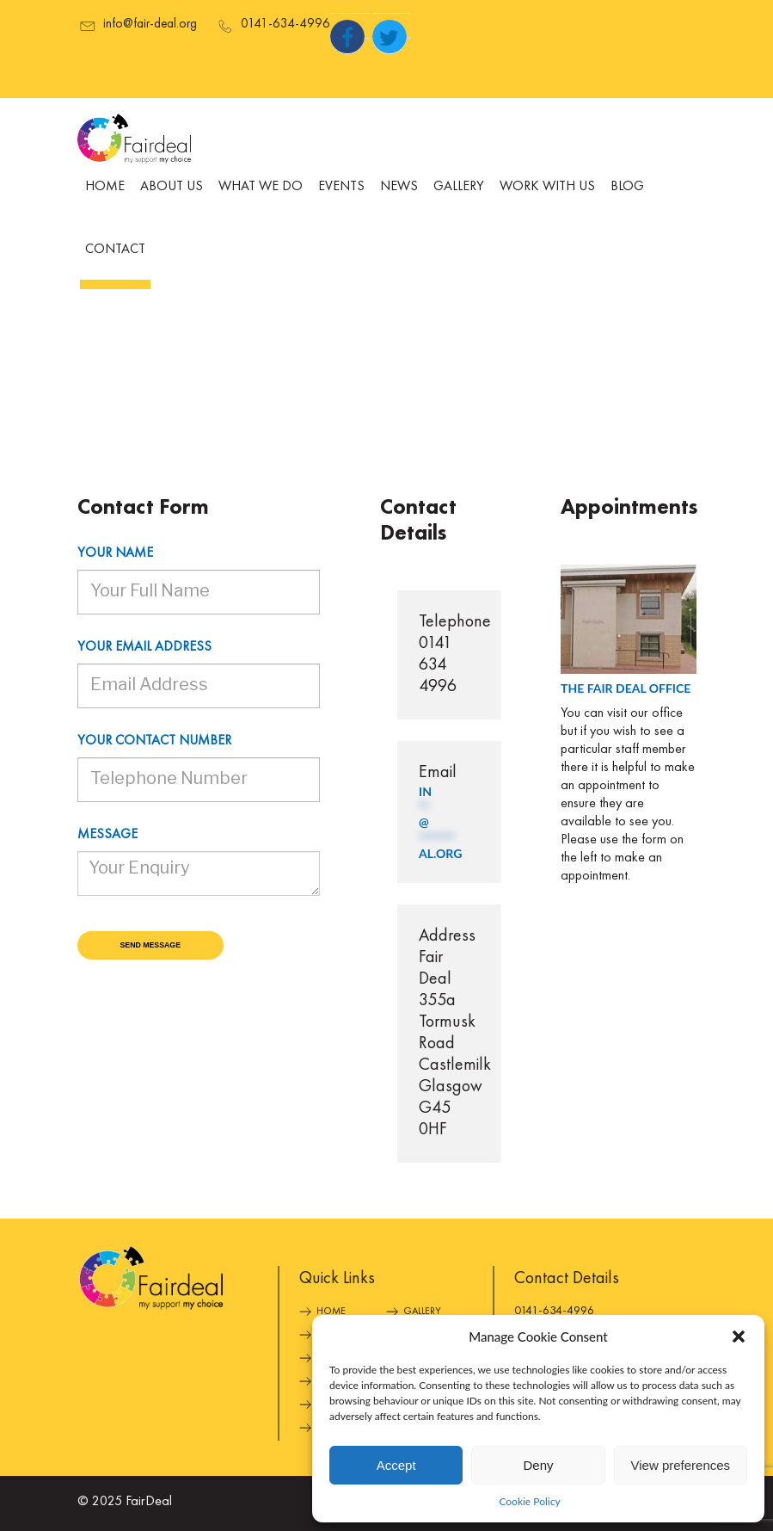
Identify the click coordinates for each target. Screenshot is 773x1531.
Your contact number (154, 741)
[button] (738, 1336)
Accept (396, 1465)
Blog (627, 187)
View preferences (681, 1465)
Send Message (150, 945)
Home (105, 187)
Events (341, 187)
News (399, 187)
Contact (115, 249)
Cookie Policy (529, 1501)
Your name (115, 553)
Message (107, 835)
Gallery (458, 187)
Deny (538, 1465)
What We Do (260, 187)
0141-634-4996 (554, 1311)
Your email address (144, 647)
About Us (171, 187)
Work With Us (547, 187)
